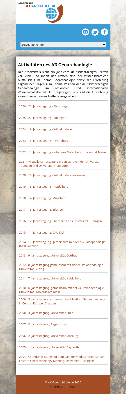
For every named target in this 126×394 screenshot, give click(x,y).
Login (72, 386)
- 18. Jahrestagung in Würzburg (44, 141)
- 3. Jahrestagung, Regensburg (43, 324)
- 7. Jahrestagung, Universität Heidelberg (50, 278)
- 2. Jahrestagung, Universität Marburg (48, 336)
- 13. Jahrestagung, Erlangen (42, 209)
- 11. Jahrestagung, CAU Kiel (41, 232)
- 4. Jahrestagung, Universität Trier (46, 313)
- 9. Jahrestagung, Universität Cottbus (48, 255)
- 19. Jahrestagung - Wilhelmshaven (46, 129)
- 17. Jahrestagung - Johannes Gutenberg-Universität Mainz (62, 152)
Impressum (57, 386)
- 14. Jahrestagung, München (42, 198)
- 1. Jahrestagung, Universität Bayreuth (49, 347)
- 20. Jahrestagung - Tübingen (42, 118)
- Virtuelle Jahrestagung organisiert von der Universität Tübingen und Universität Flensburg (60, 164)
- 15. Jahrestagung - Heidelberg (44, 187)
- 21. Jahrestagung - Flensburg (43, 106)
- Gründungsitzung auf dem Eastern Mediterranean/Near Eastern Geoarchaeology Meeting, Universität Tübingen (61, 359)
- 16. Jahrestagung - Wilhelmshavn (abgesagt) (53, 175)
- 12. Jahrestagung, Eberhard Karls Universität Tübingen (60, 221)
